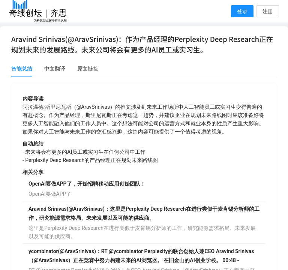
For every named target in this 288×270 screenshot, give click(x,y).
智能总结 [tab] (21, 69)
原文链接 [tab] (87, 69)
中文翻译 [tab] (54, 69)
